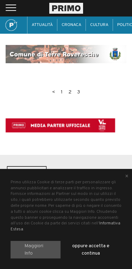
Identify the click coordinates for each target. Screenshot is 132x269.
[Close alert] (126, 176)
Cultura (99, 25)
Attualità (42, 25)
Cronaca (71, 25)
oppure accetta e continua (90, 249)
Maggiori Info (34, 249)
